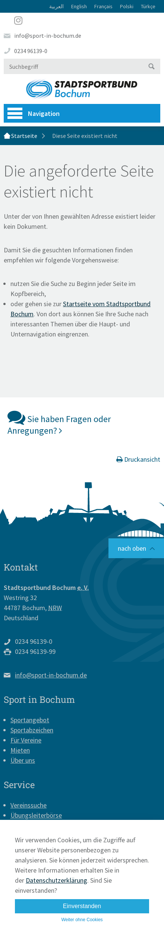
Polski (126, 6)
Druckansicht (138, 459)
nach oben (132, 548)
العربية (56, 6)
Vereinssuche (28, 805)
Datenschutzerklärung (56, 880)
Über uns (22, 760)
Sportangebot (29, 720)
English (79, 6)
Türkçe (148, 6)
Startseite (24, 135)
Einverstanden (82, 906)
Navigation (33, 113)
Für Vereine (25, 740)
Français (103, 6)
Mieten (20, 750)
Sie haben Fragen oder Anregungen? (59, 422)
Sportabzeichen (31, 730)
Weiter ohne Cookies (81, 919)
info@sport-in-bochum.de (47, 35)
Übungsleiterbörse (36, 815)
